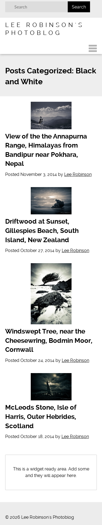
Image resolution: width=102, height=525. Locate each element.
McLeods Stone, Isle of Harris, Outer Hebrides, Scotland (40, 417)
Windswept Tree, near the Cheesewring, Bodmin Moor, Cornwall (48, 340)
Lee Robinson (78, 174)
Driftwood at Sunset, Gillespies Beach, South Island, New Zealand (42, 231)
